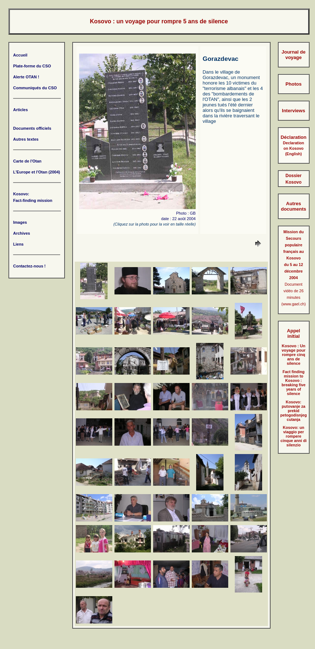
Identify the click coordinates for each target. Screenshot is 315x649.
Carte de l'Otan (27, 161)
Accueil (20, 55)
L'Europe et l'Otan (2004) (36, 172)
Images (20, 222)
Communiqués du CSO (35, 88)
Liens (18, 244)
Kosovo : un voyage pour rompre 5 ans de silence (159, 21)
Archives (21, 233)
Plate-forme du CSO (32, 66)
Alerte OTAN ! (26, 77)
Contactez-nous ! (29, 266)
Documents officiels (32, 128)
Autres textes (26, 139)
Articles (20, 109)
